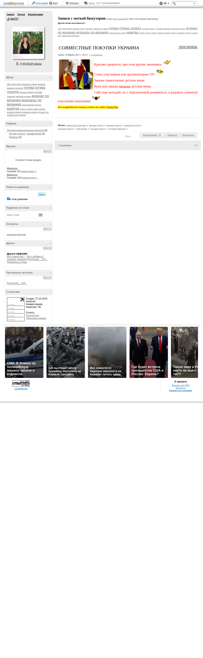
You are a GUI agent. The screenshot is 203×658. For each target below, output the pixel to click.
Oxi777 (8, 19)
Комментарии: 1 (30, 177)
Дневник (188, 47)
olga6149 (22, 259)
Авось (91, 3)
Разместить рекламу (180, 390)
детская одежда (26, 92)
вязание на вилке (15, 88)
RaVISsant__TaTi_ (37, 259)
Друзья (21, 14)
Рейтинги (74, 3)
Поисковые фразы (36, 318)
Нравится (172, 135)
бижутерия (17, 84)
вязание (41, 84)
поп (47, 112)
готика (29, 88)
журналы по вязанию (92, 32)
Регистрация (41, 3)
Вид (166, 4)
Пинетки (13, 137)
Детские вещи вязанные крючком (25, 130)
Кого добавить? (35, 256)
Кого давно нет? (16, 256)
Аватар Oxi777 (28, 43)
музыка (41, 112)
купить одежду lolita (29, 109)
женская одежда (23, 96)
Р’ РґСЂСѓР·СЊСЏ (31, 63)
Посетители (32, 315)
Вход (55, 3)
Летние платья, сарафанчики (25, 133)
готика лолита (130, 28)
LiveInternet (14, 4)
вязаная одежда (29, 84)
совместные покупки (16, 115)
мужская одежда (29, 112)
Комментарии (35, 14)
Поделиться (188, 135)
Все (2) (47, 151)
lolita (9, 84)
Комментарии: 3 (28, 171)
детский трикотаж (163, 29)
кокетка (13, 109)
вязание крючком (16, 234)
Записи (10, 14)
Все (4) (47, 248)
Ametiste (11, 259)
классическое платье (31, 105)
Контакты (180, 388)
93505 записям (119, 19)
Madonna (12, 168)
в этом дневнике (19, 199)
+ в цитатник (95, 55)
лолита (42, 109)
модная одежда (14, 112)
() (159, 135)
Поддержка (161, 3)
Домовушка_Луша (17, 262)
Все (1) (47, 228)
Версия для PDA (180, 385)
